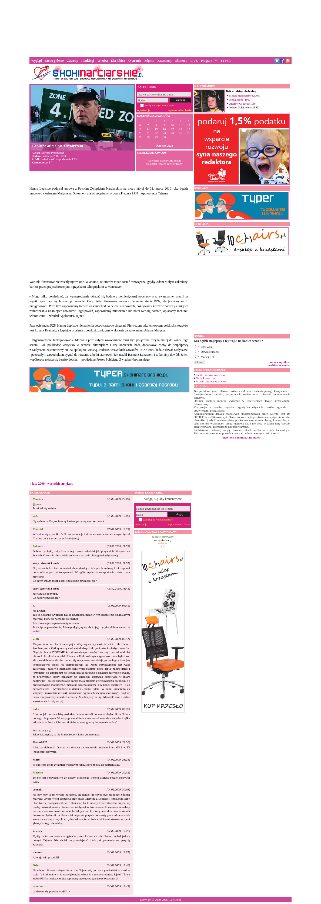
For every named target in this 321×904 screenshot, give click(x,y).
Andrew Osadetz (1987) (243, 103)
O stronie (134, 61)
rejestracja (144, 110)
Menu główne (54, 61)
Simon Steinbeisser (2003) (244, 95)
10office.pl (174, 899)
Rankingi (87, 61)
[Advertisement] (160, 28)
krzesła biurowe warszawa (211, 381)
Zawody (72, 61)
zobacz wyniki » (280, 362)
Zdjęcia (149, 61)
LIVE (194, 61)
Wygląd (36, 61)
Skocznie (181, 61)
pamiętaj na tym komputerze (159, 105)
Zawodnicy (165, 61)
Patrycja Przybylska (52, 152)
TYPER (225, 61)
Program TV (209, 61)
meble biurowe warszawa (211, 374)
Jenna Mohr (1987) (240, 99)
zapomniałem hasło (180, 110)
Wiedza (102, 61)
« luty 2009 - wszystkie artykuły (51, 483)
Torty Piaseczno (205, 378)
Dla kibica (118, 61)
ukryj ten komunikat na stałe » (242, 437)
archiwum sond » (279, 365)
